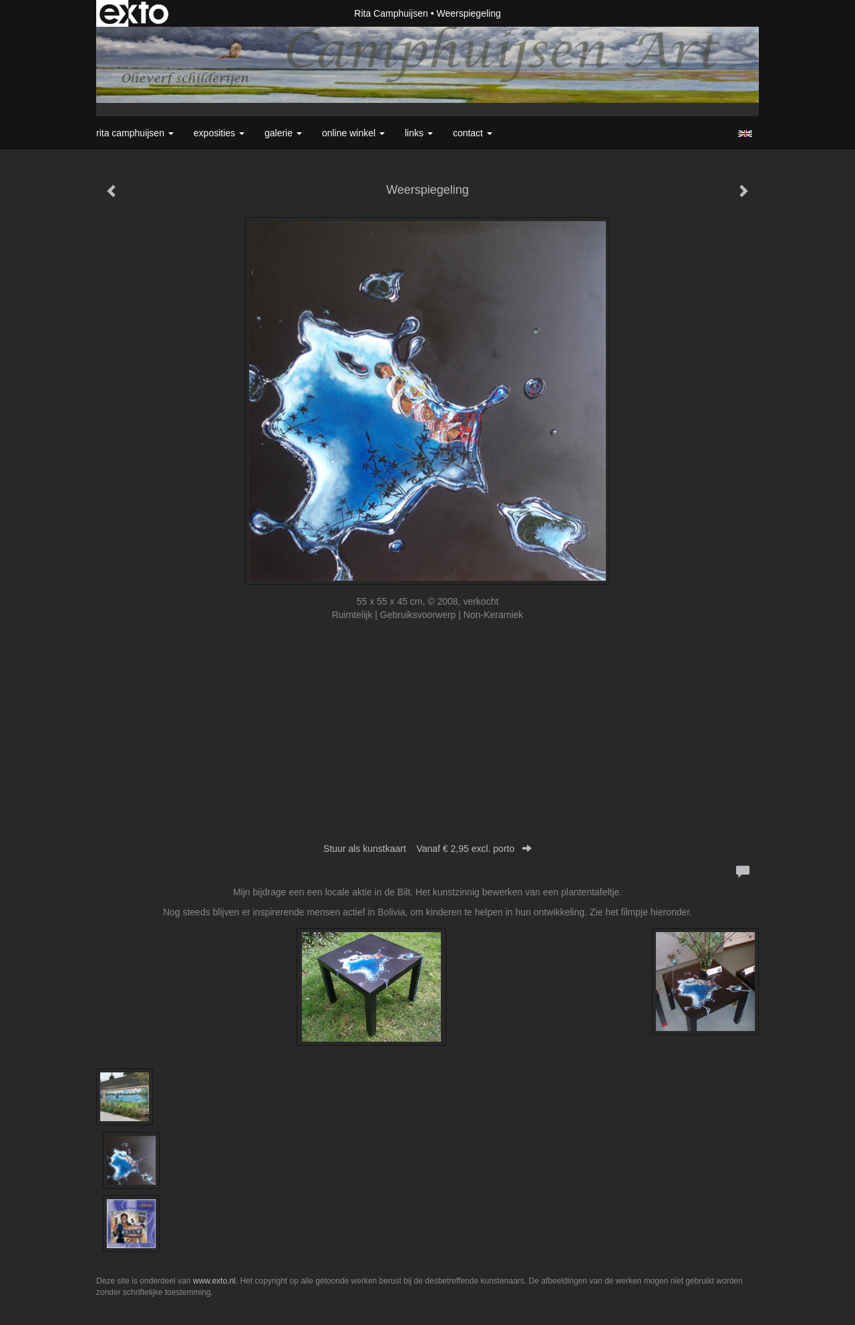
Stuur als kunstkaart (427, 848)
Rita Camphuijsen (391, 13)
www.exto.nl (214, 1281)
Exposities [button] (219, 133)
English (745, 134)
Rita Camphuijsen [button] (135, 133)
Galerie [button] (283, 133)
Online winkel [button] (353, 133)
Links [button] (419, 133)
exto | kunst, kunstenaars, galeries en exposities (134, 13)
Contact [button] (472, 133)
